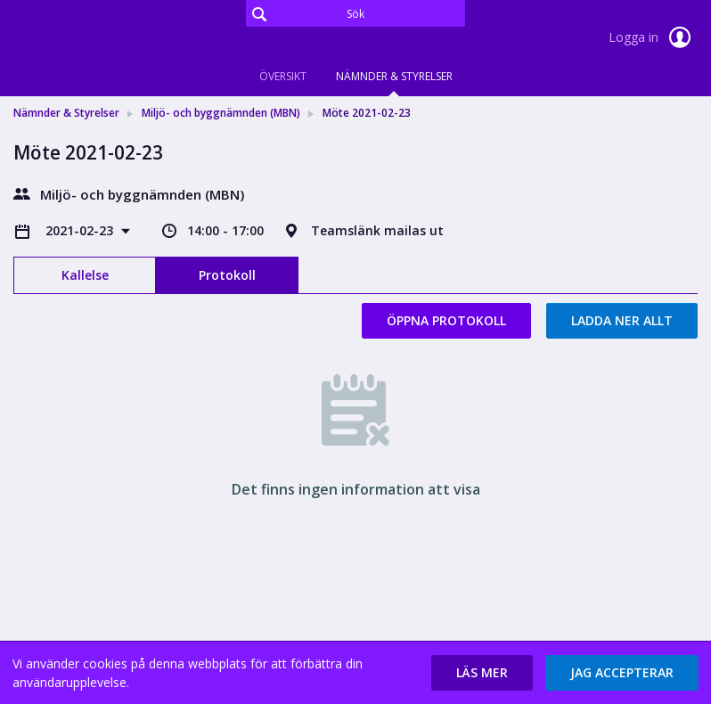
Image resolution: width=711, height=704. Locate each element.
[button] (482, 673)
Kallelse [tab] (85, 274)
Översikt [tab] (282, 76)
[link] (102, 39)
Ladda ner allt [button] (622, 320)
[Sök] (355, 13)
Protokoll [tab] (227, 274)
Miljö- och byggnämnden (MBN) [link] (221, 112)
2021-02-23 (81, 230)
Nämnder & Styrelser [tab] (394, 76)
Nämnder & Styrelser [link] (66, 112)
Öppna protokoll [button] (446, 320)
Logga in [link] (653, 37)
